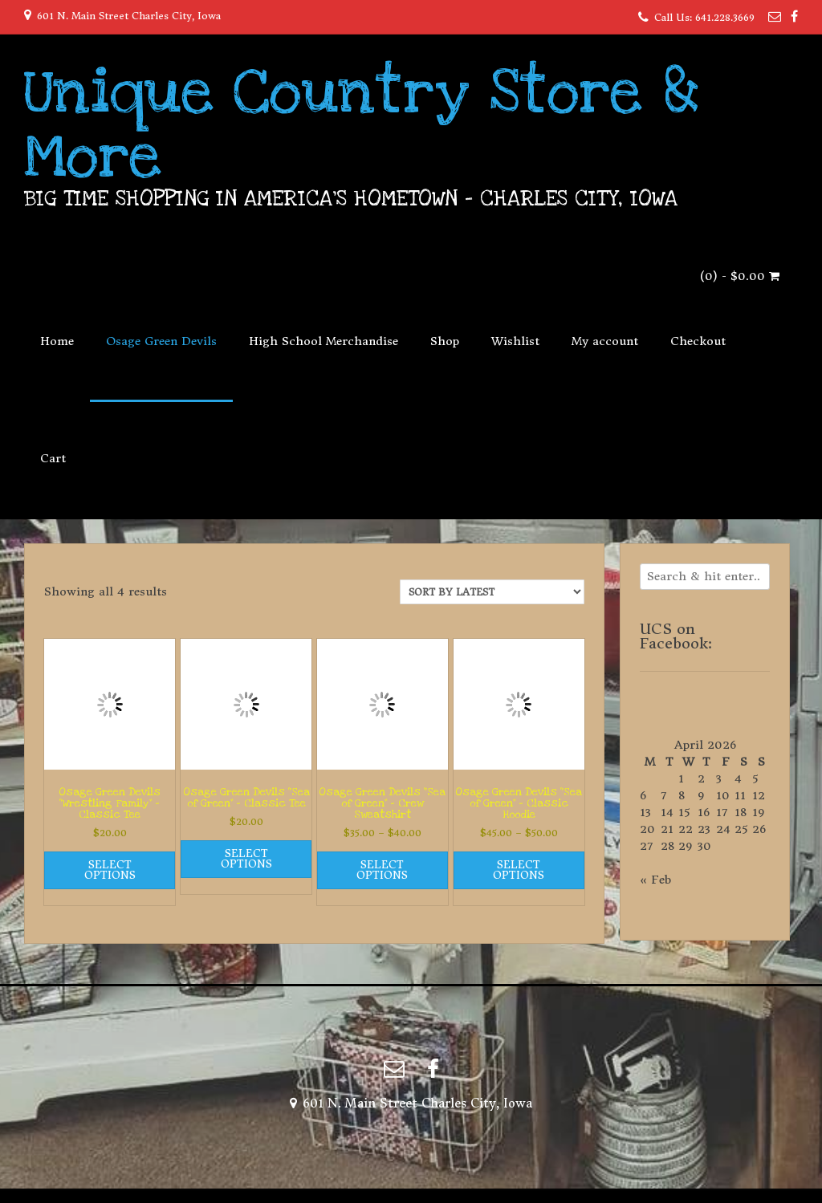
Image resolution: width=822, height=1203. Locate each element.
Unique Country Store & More (361, 124)
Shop (444, 341)
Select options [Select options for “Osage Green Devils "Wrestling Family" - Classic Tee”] (110, 870)
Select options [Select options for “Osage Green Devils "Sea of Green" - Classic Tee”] (246, 859)
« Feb (655, 879)
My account (605, 341)
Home (57, 341)
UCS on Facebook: (676, 636)
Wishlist (515, 341)
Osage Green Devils (161, 341)
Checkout (698, 341)
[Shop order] (492, 591)
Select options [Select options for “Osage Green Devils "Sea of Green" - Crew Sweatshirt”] (382, 870)
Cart (53, 458)
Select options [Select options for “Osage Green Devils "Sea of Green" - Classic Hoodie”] (518, 870)
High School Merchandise (323, 341)
